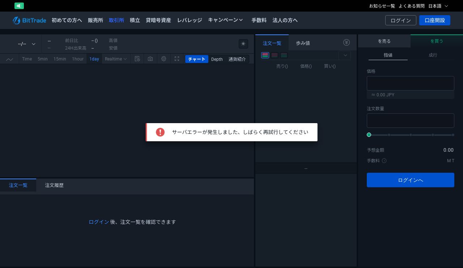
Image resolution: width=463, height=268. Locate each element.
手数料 (259, 20)
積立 (135, 20)
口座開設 (435, 20)
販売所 (95, 20)
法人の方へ (285, 20)
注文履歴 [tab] (54, 185)
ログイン (401, 20)
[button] (344, 55)
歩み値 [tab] (303, 43)
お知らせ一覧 (382, 6)
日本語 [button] (438, 6)
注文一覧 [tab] (18, 185)
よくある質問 (412, 6)
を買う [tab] (436, 41)
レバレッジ (189, 20)
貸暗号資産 (158, 20)
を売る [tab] (384, 41)
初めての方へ (67, 20)
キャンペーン (225, 19)
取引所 (116, 20)
